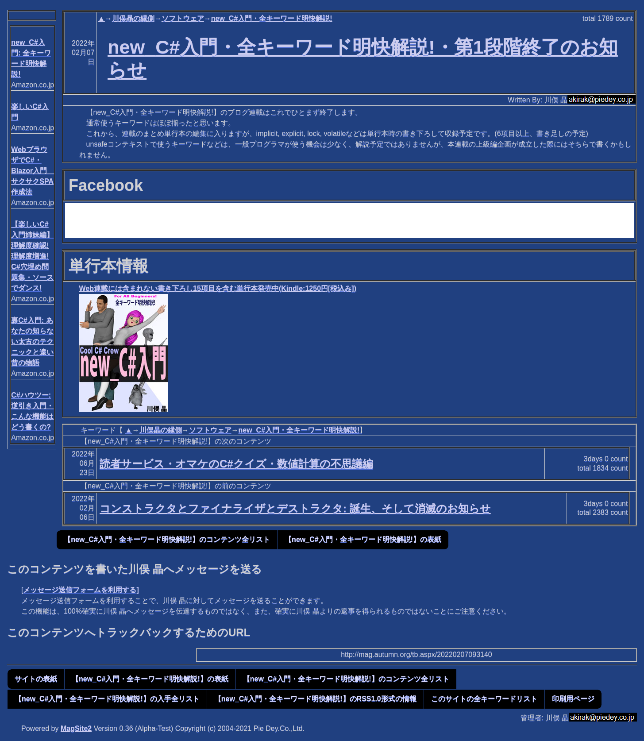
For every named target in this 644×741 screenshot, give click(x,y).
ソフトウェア (183, 18)
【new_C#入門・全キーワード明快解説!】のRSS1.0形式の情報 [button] (315, 698)
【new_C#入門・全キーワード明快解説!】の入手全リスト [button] (107, 698)
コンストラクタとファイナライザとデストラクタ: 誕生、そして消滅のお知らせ (295, 508)
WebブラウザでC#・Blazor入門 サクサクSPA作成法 (32, 171)
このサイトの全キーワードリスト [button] (484, 698)
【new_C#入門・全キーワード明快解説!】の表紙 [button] (363, 539)
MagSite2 (76, 728)
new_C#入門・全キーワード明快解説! (271, 18)
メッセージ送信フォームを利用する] (81, 590)
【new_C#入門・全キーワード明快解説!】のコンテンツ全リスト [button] (167, 539)
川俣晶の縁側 (133, 18)
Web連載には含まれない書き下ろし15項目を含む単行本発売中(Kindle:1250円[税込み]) (217, 288)
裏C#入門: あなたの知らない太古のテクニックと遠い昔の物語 (32, 341)
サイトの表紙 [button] (36, 679)
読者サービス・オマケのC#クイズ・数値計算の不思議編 (236, 464)
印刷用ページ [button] (573, 698)
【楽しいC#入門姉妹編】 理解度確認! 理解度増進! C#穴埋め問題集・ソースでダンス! (32, 256)
